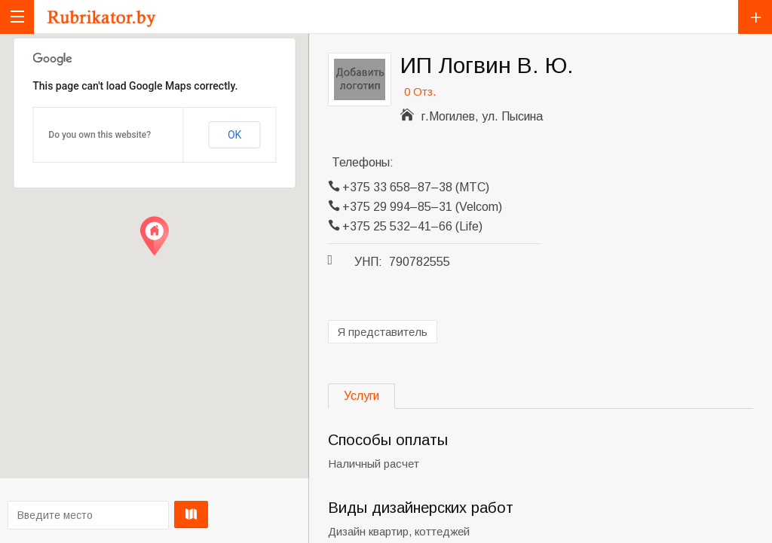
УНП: (368, 261)
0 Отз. (420, 91)
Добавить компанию (755, 17)
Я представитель (382, 331)
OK (234, 135)
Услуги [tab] (361, 395)
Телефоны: (363, 162)
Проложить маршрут (152, 514)
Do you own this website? (99, 135)
